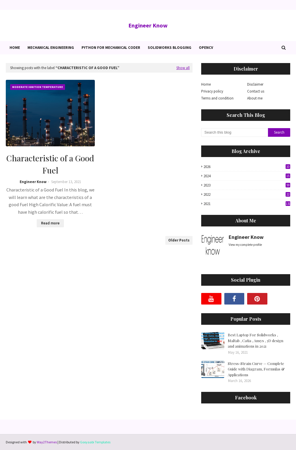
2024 (247, 176)
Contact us (255, 91)
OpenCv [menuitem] (206, 47)
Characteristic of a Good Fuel (50, 164)
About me (254, 98)
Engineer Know (148, 25)
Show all (183, 67)
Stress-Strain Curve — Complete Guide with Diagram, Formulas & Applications (256, 369)
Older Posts (179, 240)
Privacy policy (212, 91)
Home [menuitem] (15, 47)
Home (206, 84)
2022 (247, 194)
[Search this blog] (234, 132)
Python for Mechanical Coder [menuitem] (111, 47)
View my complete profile (245, 245)
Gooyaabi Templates (95, 442)
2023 (247, 185)
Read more (50, 223)
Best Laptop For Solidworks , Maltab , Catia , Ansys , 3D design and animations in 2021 (255, 340)
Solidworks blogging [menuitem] (169, 47)
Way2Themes (47, 442)
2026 (247, 166)
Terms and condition (217, 98)
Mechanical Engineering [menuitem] (50, 47)
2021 (247, 203)
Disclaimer (255, 84)
